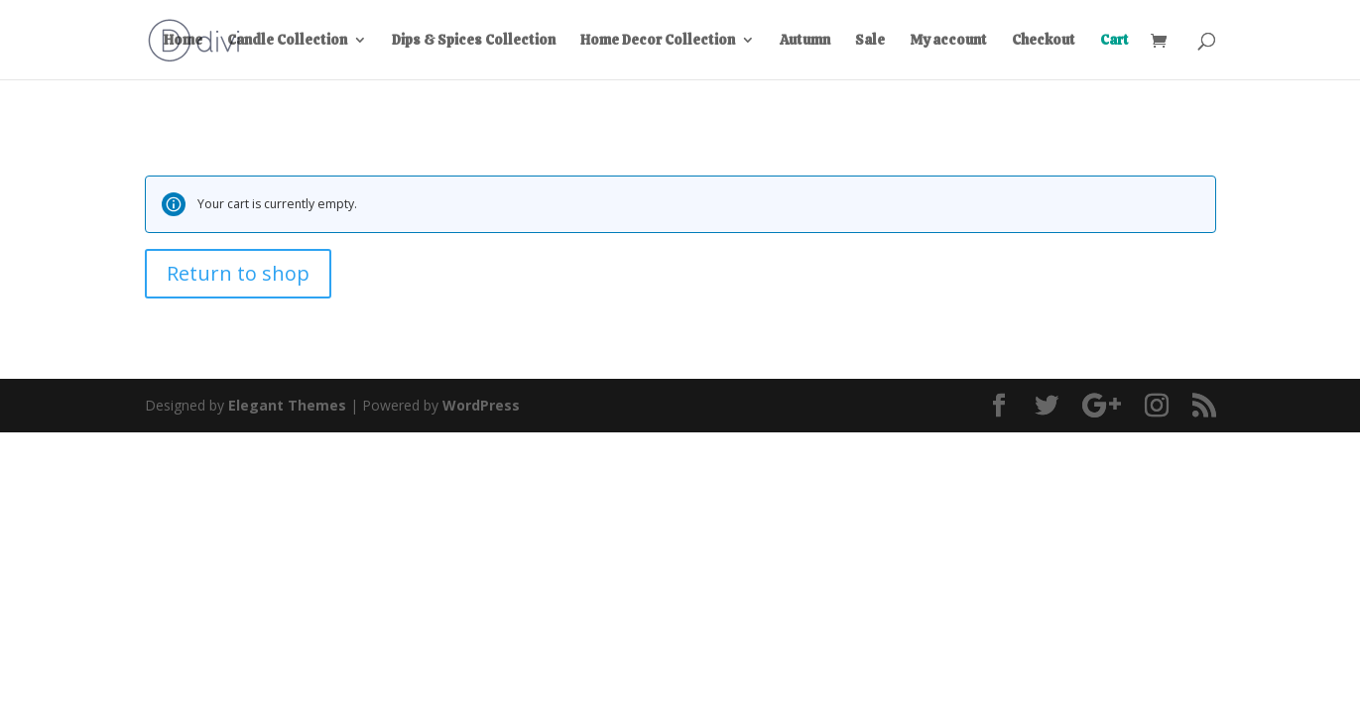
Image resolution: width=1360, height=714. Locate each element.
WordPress (481, 405)
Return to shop (238, 273)
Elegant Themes (287, 405)
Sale (870, 41)
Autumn (805, 41)
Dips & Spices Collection (474, 41)
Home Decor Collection (657, 41)
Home (183, 41)
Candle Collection (287, 41)
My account (948, 41)
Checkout (1043, 41)
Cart (1114, 41)
